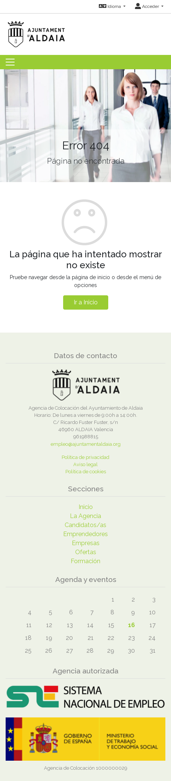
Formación (85, 561)
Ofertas (85, 552)
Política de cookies (85, 471)
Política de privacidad (85, 457)
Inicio (86, 507)
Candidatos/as (85, 525)
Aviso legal (85, 464)
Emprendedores (85, 534)
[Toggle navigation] (10, 62)
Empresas (86, 543)
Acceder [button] (147, 6)
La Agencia (85, 516)
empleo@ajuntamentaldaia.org (86, 444)
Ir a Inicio (86, 302)
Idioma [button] (110, 6)
